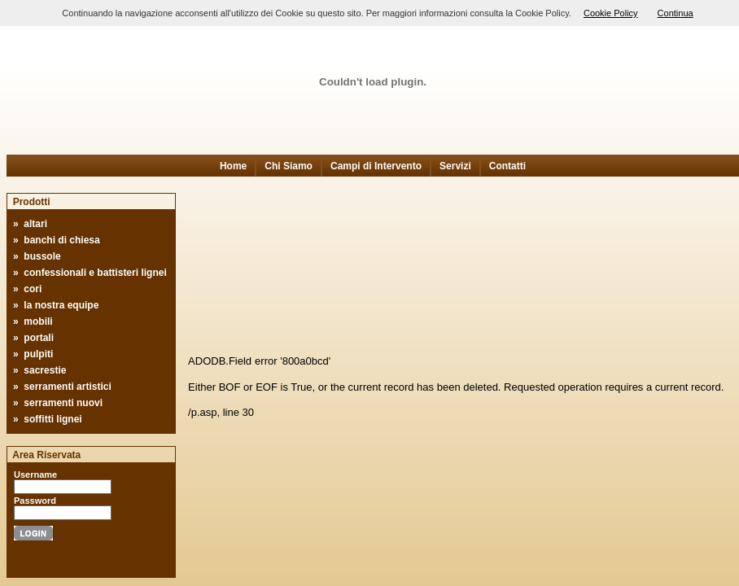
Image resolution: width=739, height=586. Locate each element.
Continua (675, 13)
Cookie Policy (611, 13)
